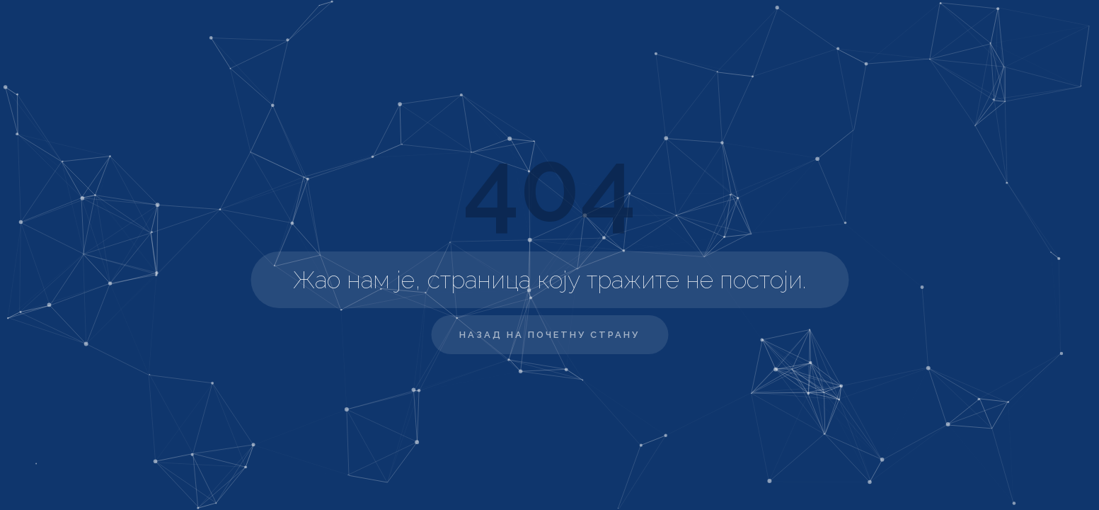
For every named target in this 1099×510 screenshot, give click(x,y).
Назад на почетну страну (549, 334)
